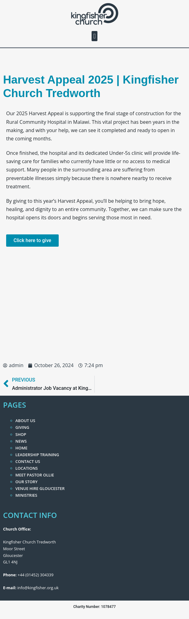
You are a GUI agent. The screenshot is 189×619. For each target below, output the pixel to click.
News (21, 441)
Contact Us (27, 461)
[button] (94, 36)
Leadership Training (37, 454)
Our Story (26, 481)
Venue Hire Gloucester (40, 488)
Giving (22, 427)
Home (21, 448)
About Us (25, 420)
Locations (26, 468)
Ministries (26, 495)
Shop (20, 434)
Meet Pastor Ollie (34, 475)
